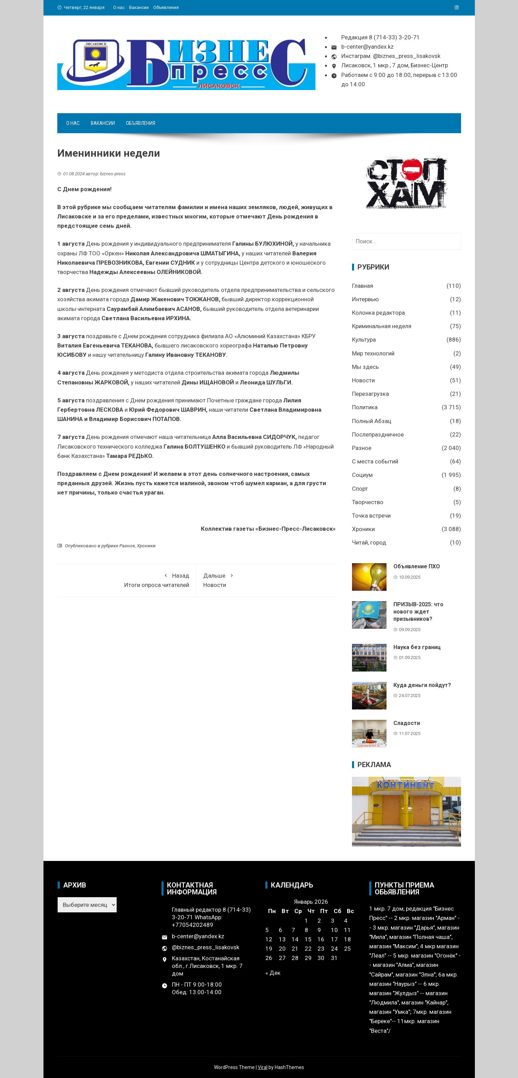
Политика (365, 407)
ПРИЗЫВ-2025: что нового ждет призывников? (418, 611)
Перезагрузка (370, 393)
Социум (362, 474)
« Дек (273, 972)
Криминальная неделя (381, 326)
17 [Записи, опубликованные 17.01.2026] (334, 939)
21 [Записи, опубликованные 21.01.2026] (295, 948)
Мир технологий (373, 353)
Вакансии (139, 7)
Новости (266, 579)
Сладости (406, 723)
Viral (262, 1067)
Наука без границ (417, 647)
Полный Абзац (371, 421)
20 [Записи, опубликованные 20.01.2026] (282, 948)
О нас (119, 7)
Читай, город (369, 542)
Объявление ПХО (416, 566)
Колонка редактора (378, 312)
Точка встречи (371, 515)
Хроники (146, 545)
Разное (127, 545)
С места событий (375, 461)
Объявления (166, 7)
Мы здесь (365, 366)
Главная (362, 285)
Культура (364, 339)
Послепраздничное (378, 434)
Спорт (360, 488)
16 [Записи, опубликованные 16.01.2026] (320, 939)
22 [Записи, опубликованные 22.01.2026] (308, 948)
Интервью (365, 299)
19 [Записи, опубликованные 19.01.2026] (268, 948)
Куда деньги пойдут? (422, 685)
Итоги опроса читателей (126, 579)
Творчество (367, 502)
